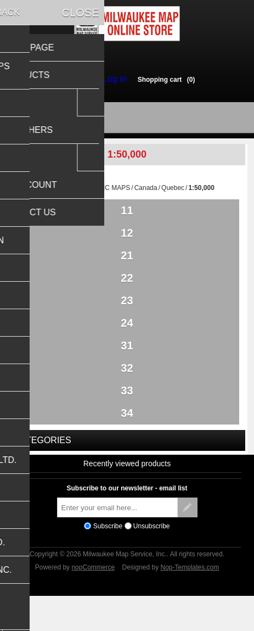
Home (48, 193)
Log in (112, 79)
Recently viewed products (127, 496)
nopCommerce (93, 600)
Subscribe (107, 558)
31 (127, 367)
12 (127, 240)
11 (127, 215)
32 (127, 392)
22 (127, 291)
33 (127, 417)
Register (78, 79)
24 (127, 342)
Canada (145, 193)
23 (127, 316)
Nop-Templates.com (190, 600)
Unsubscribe (151, 558)
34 (127, 443)
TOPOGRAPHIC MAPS (96, 193)
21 (127, 266)
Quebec (172, 193)
